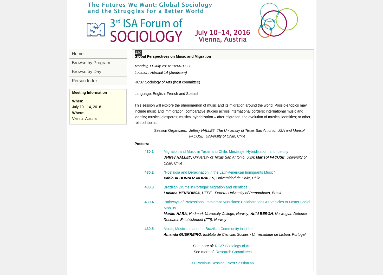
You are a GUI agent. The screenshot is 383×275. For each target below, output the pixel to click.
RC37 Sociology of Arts (233, 246)
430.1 (149, 151)
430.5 (149, 229)
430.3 (149, 187)
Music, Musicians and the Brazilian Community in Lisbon (209, 229)
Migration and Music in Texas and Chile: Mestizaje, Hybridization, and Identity (226, 151)
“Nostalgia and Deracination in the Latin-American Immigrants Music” (219, 172)
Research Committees (234, 252)
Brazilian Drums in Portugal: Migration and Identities (206, 187)
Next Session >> (241, 263)
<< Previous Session (207, 263)
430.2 (149, 172)
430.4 (149, 202)
